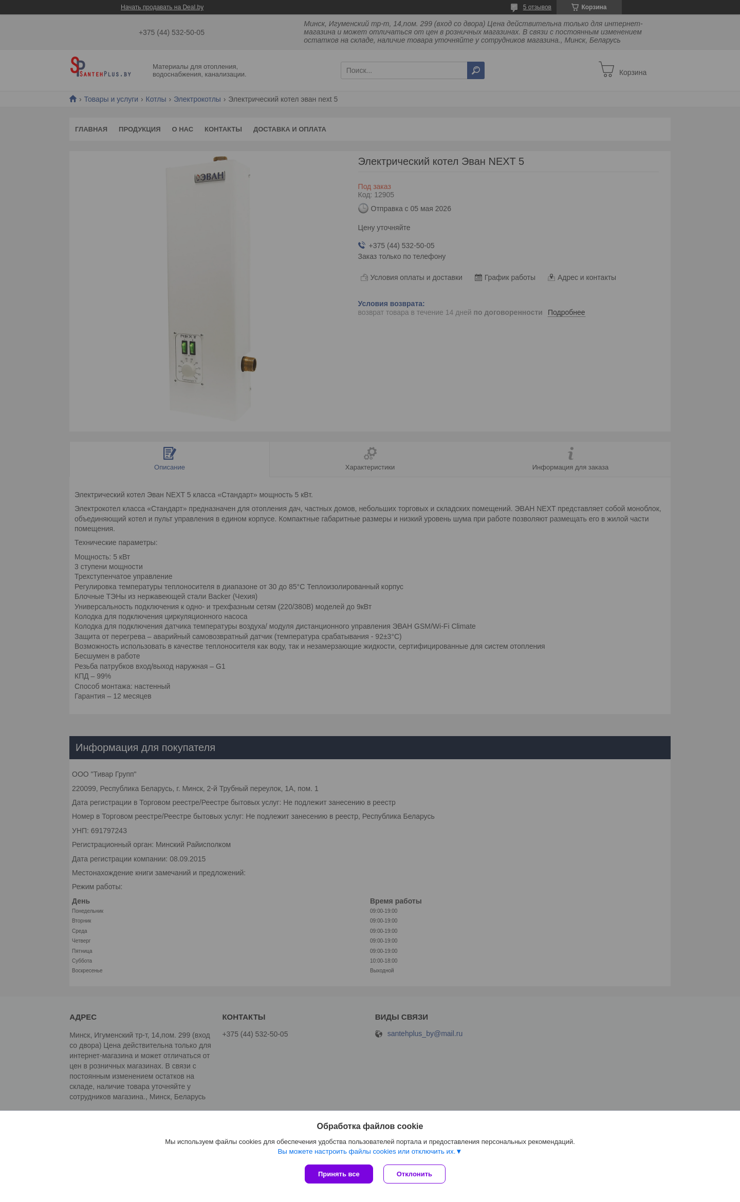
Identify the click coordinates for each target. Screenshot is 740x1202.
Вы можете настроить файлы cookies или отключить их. (366, 1151)
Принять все (339, 1174)
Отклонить (414, 1174)
